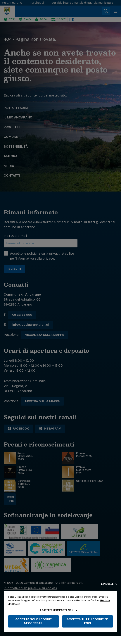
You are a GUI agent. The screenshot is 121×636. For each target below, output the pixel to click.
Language (109, 584)
